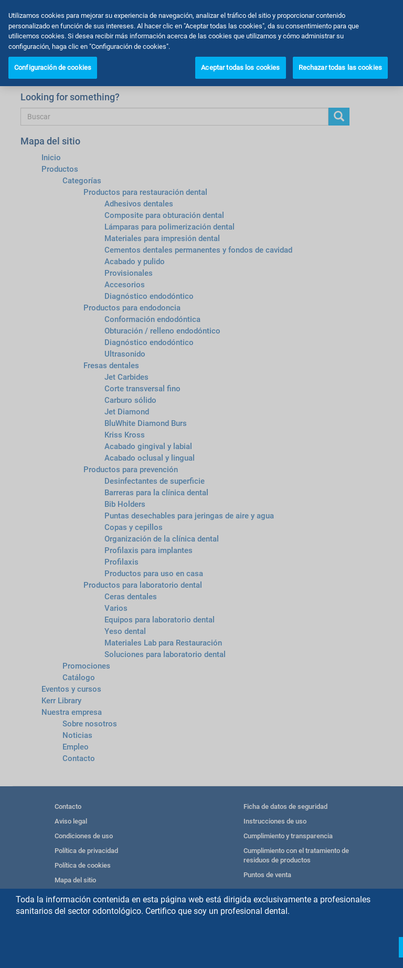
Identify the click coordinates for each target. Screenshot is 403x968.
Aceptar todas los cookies (240, 67)
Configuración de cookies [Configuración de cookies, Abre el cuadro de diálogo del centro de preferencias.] (52, 67)
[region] (201, 43)
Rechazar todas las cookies (340, 67)
